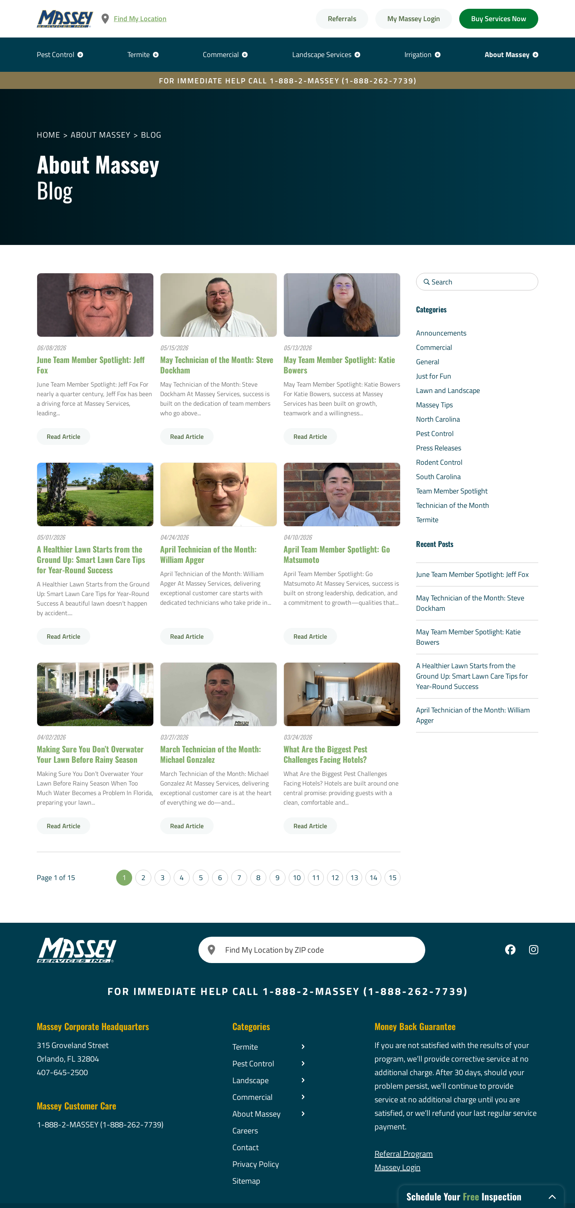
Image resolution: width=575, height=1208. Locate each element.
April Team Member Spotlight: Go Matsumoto (337, 554)
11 (316, 877)
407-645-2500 (62, 1072)
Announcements (441, 333)
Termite (138, 54)
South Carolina (438, 476)
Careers (245, 1130)
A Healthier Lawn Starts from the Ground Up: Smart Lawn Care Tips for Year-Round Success (91, 559)
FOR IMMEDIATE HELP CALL (287, 80)
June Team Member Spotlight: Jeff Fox (91, 364)
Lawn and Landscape (448, 390)
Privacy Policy (255, 1164)
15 (393, 877)
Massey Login (397, 1167)
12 (335, 877)
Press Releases (438, 447)
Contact (245, 1147)
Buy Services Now (498, 18)
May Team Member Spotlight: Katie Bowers (339, 364)
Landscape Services (321, 54)
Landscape (250, 1080)
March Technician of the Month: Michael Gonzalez (210, 754)
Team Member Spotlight (452, 491)
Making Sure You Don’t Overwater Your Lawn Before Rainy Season (90, 754)
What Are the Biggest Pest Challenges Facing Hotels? (325, 754)
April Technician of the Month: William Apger (208, 554)
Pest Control (55, 54)
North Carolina (438, 419)
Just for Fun (433, 376)
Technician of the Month (452, 505)
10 (297, 877)
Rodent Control (439, 462)
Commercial (221, 54)
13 (354, 877)
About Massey (507, 54)
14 (373, 877)
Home (48, 134)
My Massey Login (413, 18)
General (427, 361)
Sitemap (246, 1180)
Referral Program (404, 1153)
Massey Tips (434, 404)
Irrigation (418, 54)
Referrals (342, 18)
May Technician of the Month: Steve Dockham (216, 364)
